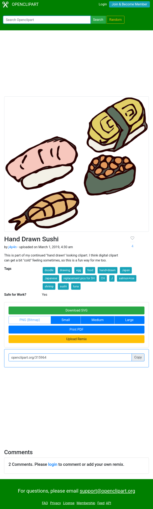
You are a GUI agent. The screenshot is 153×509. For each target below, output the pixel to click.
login (52, 464)
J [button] (112, 278)
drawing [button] (65, 270)
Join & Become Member (129, 4)
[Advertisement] (76, 65)
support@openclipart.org (107, 491)
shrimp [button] (49, 286)
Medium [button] (97, 320)
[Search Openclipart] (47, 20)
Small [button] (66, 320)
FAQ (45, 503)
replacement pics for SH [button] (79, 278)
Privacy (55, 503)
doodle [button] (49, 270)
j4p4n (12, 247)
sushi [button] (63, 286)
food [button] (90, 270)
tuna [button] (76, 286)
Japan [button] (126, 270)
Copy (138, 357)
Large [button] (129, 320)
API (108, 503)
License (69, 503)
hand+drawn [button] (108, 270)
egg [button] (78, 270)
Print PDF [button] (76, 329)
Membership (86, 503)
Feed (101, 503)
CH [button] (103, 278)
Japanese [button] (51, 278)
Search (98, 20)
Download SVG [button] (77, 310)
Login (103, 4)
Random (115, 20)
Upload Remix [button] (76, 339)
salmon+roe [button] (126, 278)
